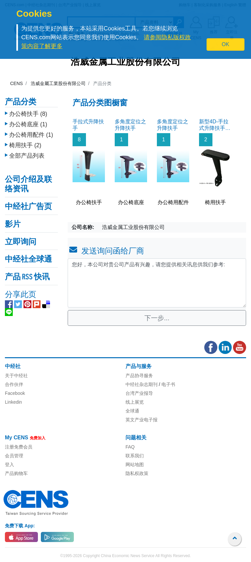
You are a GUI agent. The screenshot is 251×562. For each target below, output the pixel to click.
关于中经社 (16, 375)
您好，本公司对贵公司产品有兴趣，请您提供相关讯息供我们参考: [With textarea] (157, 282)
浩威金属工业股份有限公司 (125, 62)
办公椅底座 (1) (28, 122)
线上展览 (135, 402)
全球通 (132, 410)
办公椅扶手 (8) (28, 112)
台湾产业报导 (139, 393)
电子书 (168, 384)
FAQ (130, 446)
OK (225, 44)
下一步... (157, 318)
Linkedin (13, 402)
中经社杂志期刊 (142, 384)
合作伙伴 (14, 384)
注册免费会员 (18, 446)
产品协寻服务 (139, 375)
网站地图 (135, 464)
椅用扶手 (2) (25, 143)
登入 (9, 464)
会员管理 (14, 455)
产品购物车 (16, 473)
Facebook (15, 393)
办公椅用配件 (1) (31, 133)
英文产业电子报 (142, 419)
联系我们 (135, 455)
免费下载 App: (20, 525)
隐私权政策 (137, 473)
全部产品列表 (26, 154)
